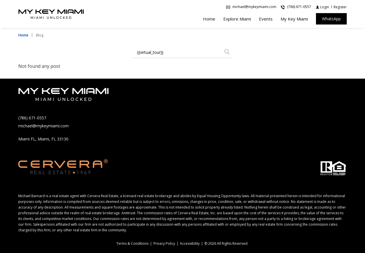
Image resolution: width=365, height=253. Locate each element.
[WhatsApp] (331, 19)
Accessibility (190, 243)
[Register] (340, 7)
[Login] (322, 7)
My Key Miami (294, 19)
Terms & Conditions (132, 243)
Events (266, 19)
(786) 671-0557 (32, 118)
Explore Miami (237, 19)
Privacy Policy (164, 243)
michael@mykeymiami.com (43, 125)
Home (209, 19)
